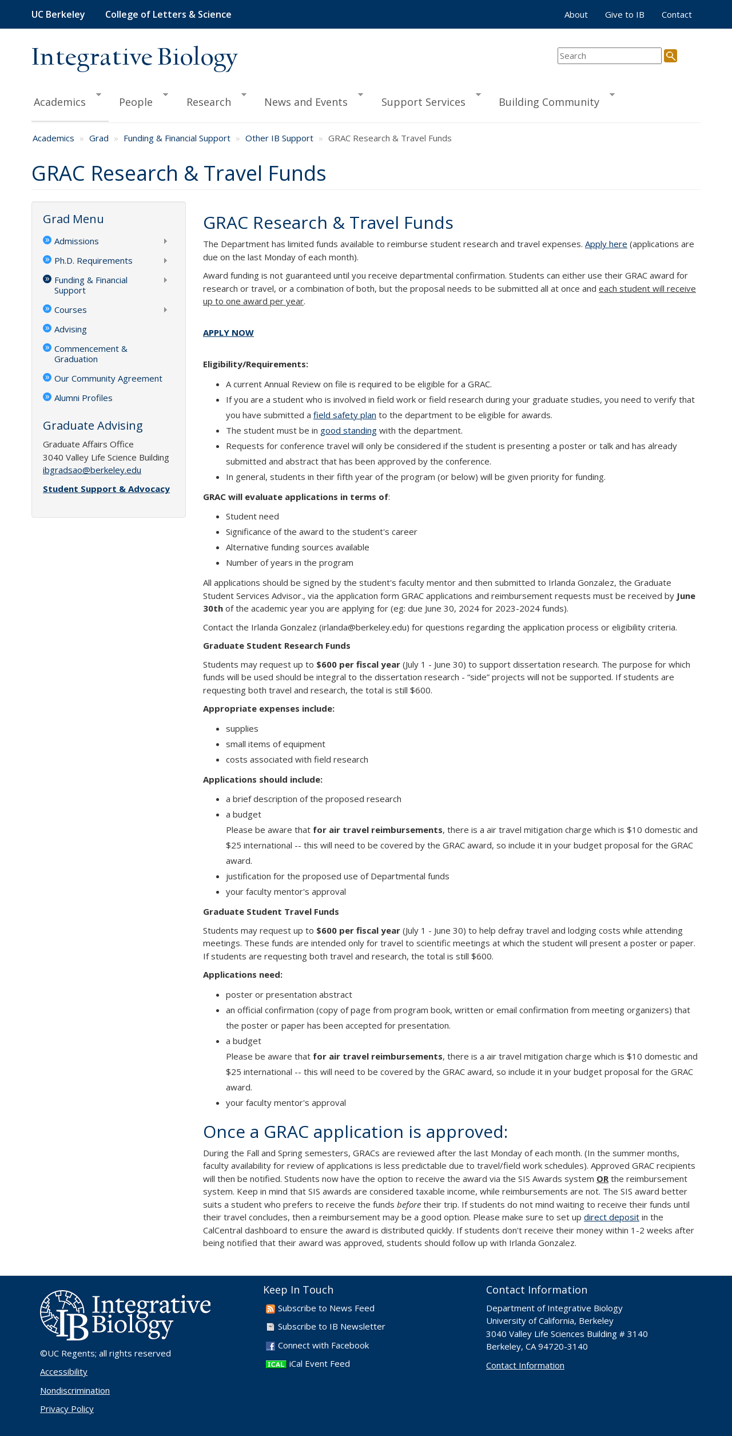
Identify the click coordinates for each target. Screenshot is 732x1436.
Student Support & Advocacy (106, 488)
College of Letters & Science (168, 14)
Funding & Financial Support (177, 138)
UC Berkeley (58, 14)
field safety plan (344, 415)
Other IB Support (279, 138)
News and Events (308, 100)
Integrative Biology (134, 58)
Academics (66, 100)
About (576, 14)
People (138, 100)
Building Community (551, 100)
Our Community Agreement (108, 378)
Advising (70, 329)
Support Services (426, 100)
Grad (99, 138)
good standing (348, 430)
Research (211, 100)
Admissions (105, 242)
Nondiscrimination (75, 1390)
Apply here (606, 243)
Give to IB (625, 14)
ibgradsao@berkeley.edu (92, 469)
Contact (677, 14)
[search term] (610, 55)
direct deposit (611, 1217)
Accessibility (63, 1371)
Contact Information (525, 1365)
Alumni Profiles (83, 397)
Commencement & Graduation (91, 353)
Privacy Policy (67, 1408)
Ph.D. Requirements (105, 261)
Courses (105, 311)
